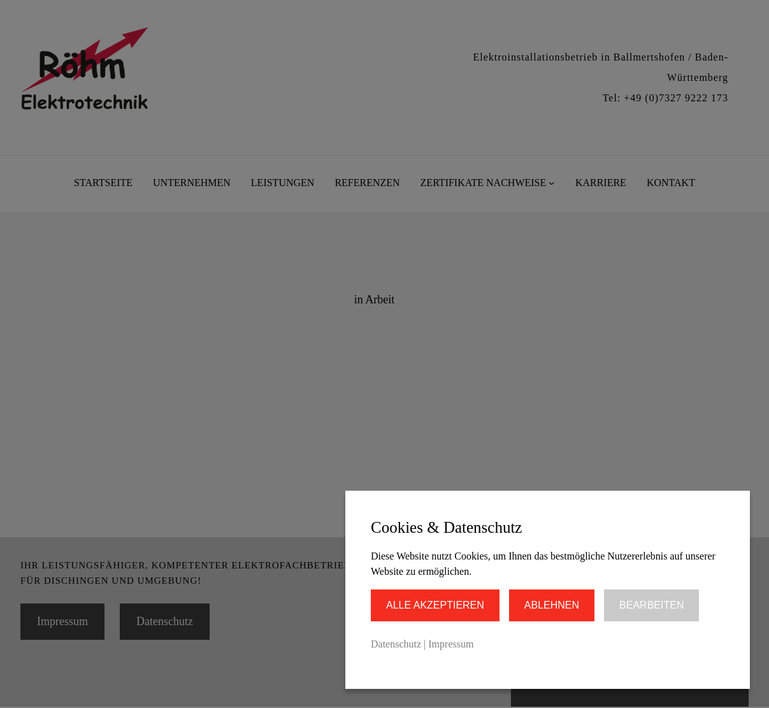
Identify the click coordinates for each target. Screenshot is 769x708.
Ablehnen (551, 605)
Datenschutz (396, 644)
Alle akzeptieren (435, 605)
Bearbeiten (651, 605)
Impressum (450, 644)
